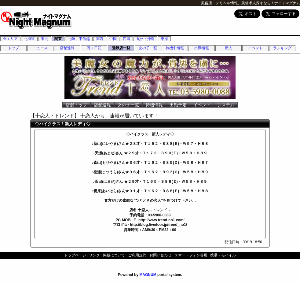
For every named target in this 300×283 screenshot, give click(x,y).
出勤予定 (178, 104)
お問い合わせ (160, 255)
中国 (113, 39)
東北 (44, 39)
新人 (228, 48)
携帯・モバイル (223, 255)
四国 (126, 39)
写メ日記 (94, 48)
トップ (13, 48)
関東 (58, 39)
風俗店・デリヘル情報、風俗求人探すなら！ (237, 3)
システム (225, 104)
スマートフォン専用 (190, 255)
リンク (94, 255)
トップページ (75, 255)
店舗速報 (67, 48)
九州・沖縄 (145, 39)
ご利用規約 (137, 255)
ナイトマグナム (287, 3)
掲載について (114, 255)
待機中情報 (175, 48)
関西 (99, 39)
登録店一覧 (121, 48)
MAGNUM (147, 275)
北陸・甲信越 (79, 39)
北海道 (29, 39)
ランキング (282, 48)
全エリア (10, 39)
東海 (164, 39)
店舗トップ (76, 104)
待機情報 (154, 104)
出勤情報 (201, 48)
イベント (255, 48)
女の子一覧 (148, 48)
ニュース (40, 48)
